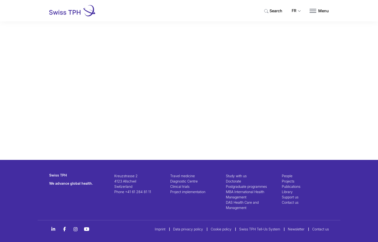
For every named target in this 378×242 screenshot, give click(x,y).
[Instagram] (75, 229)
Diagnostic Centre (184, 181)
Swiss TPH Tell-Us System (259, 229)
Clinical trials (179, 186)
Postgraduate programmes (246, 186)
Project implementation (187, 192)
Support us (290, 197)
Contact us (290, 202)
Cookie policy (221, 229)
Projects (288, 181)
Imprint (160, 229)
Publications (291, 186)
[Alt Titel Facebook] (64, 229)
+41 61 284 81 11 (138, 192)
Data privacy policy (188, 229)
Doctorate (233, 181)
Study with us (236, 176)
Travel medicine (182, 176)
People (287, 176)
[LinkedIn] (53, 229)
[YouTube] (86, 229)
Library (287, 192)
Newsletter (296, 229)
